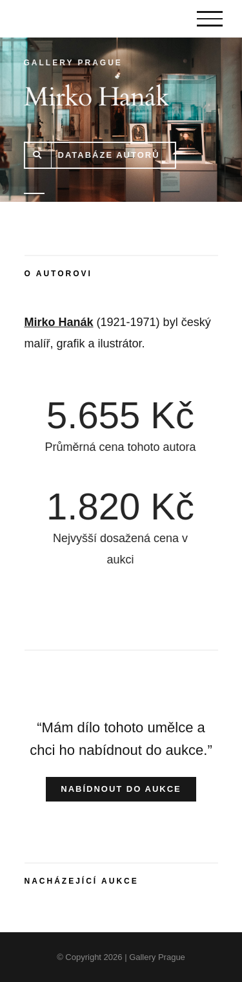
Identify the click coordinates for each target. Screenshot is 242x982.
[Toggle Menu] (209, 19)
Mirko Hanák (59, 322)
